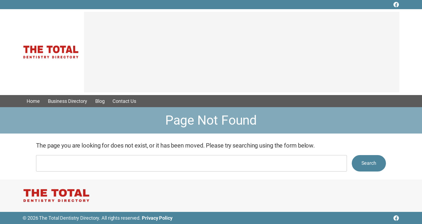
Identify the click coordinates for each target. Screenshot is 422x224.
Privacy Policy (157, 218)
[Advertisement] (241, 54)
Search (368, 163)
